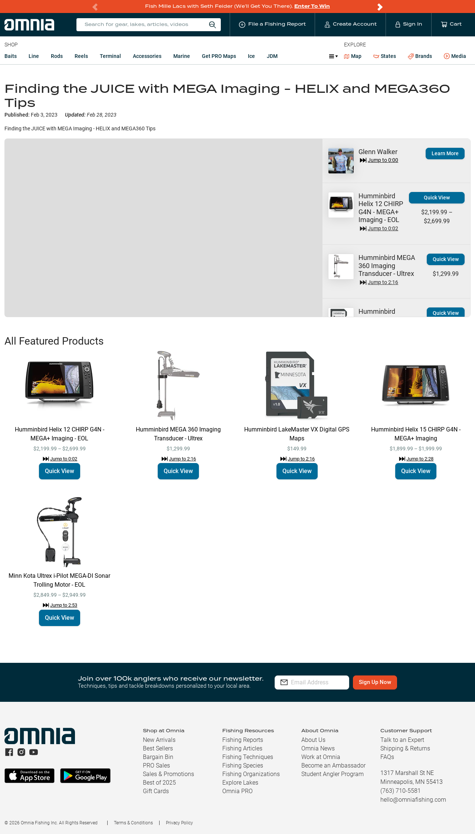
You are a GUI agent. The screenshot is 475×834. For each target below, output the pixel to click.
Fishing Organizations (251, 774)
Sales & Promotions (168, 774)
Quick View (437, 198)
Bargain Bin (158, 756)
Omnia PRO (237, 791)
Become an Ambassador (333, 765)
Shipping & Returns (405, 748)
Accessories (147, 56)
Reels (81, 56)
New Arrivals (159, 739)
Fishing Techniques (247, 756)
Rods (57, 56)
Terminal (110, 56)
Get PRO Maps (219, 56)
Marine (181, 56)
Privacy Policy (179, 822)
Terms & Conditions (133, 822)
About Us (313, 739)
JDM (272, 56)
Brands (420, 56)
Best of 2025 (159, 782)
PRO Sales (156, 765)
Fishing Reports (242, 739)
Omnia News (318, 748)
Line (34, 56)
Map (352, 56)
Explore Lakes (240, 782)
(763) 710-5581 (400, 790)
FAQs (387, 756)
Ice (251, 56)
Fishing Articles (242, 748)
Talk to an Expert (402, 739)
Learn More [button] (445, 153)
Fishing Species (242, 765)
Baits (10, 56)
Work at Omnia (320, 756)
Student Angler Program (332, 774)
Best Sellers (158, 748)
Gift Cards (156, 791)
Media (455, 56)
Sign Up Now (396, 682)
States (384, 56)
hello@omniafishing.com (413, 799)
